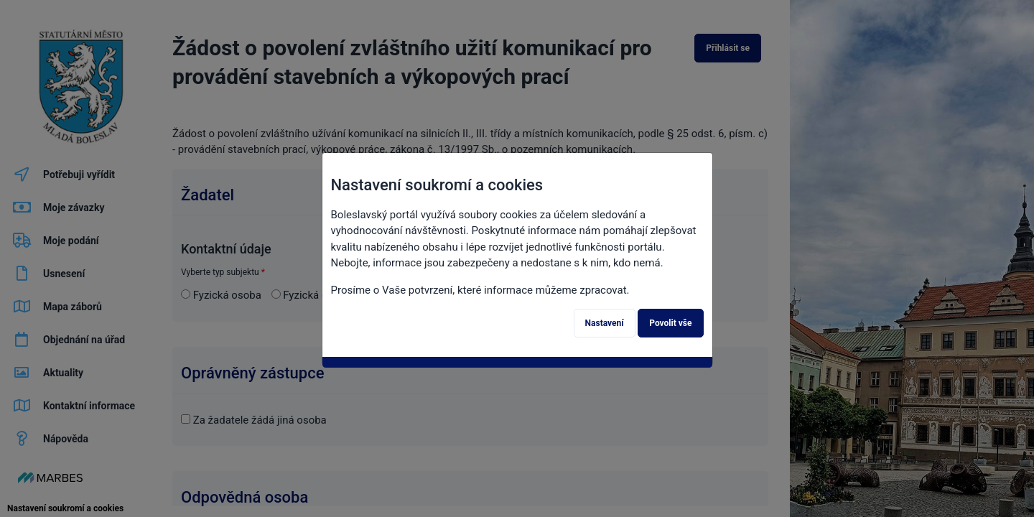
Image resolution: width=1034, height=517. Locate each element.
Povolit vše (670, 323)
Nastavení (604, 323)
